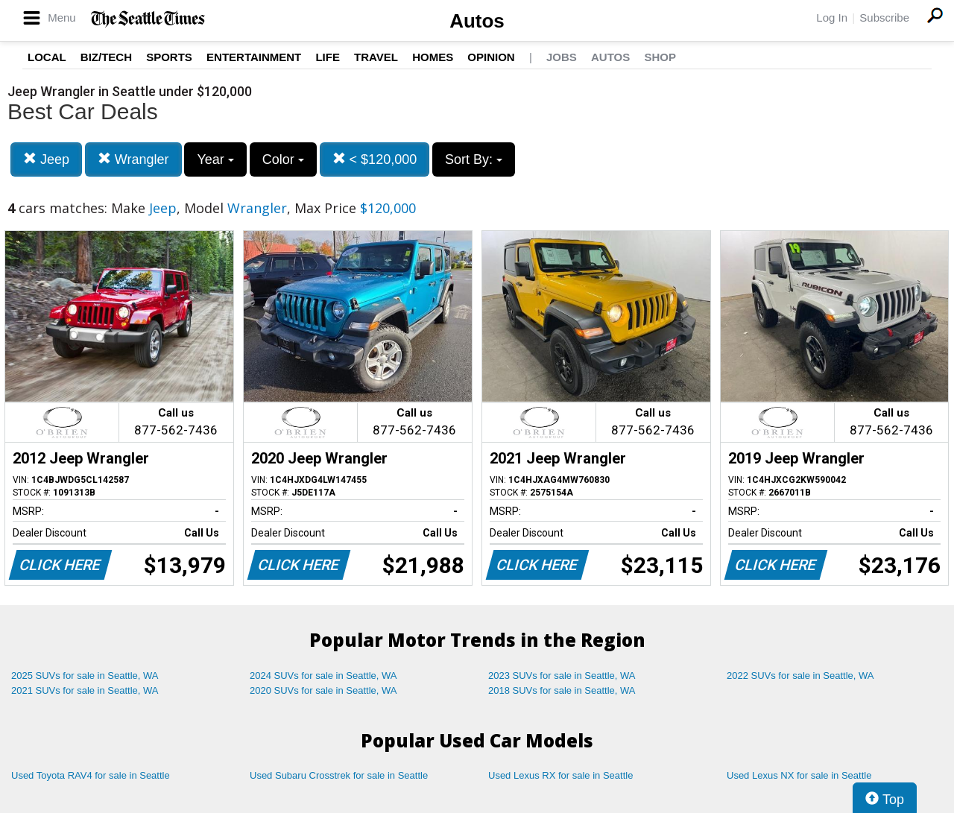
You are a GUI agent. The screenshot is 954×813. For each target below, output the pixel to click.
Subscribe (884, 17)
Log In (831, 17)
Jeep (46, 159)
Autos (477, 21)
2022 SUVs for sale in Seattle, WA (800, 675)
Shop (660, 57)
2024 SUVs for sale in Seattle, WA (323, 675)
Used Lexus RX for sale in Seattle (560, 775)
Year (215, 159)
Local (47, 57)
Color (283, 159)
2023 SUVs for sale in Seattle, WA (562, 675)
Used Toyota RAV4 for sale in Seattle (90, 775)
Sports (169, 57)
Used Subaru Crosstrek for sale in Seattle (339, 775)
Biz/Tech (106, 57)
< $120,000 (374, 159)
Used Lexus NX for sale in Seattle (799, 775)
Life (327, 57)
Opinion (490, 57)
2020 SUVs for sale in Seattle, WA (323, 690)
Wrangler (133, 159)
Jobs (561, 57)
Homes (432, 57)
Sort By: (473, 159)
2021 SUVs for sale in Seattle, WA (85, 690)
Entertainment (253, 57)
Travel (376, 57)
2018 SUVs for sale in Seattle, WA (562, 690)
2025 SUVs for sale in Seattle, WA (85, 675)
